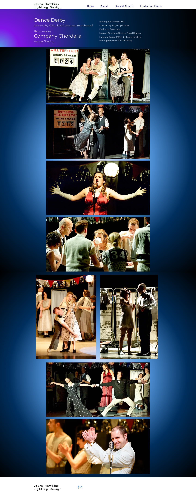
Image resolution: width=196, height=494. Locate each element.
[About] (104, 6)
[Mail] (80, 487)
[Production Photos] (151, 6)
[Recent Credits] (125, 6)
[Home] (90, 6)
